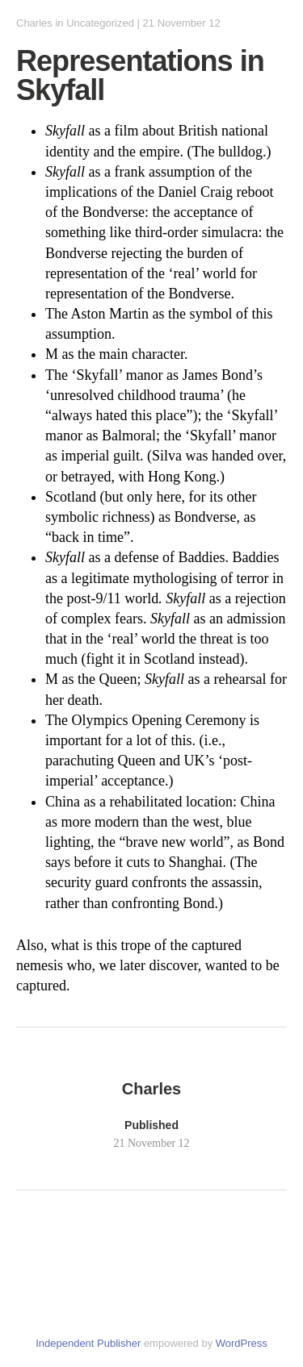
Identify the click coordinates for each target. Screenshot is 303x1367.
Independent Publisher (88, 1343)
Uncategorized (100, 23)
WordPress (241, 1343)
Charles (34, 23)
